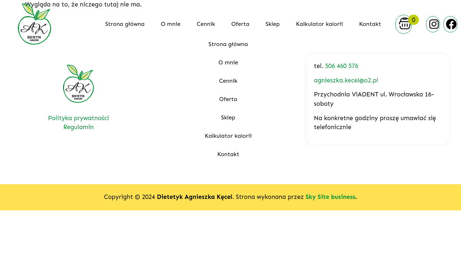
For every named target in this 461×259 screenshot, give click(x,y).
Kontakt (370, 24)
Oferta (240, 24)
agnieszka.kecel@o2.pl (346, 80)
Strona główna (124, 24)
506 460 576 (341, 65)
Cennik (206, 24)
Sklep (272, 24)
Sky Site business (330, 196)
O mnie (171, 24)
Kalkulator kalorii (319, 24)
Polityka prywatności (78, 118)
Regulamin (78, 127)
